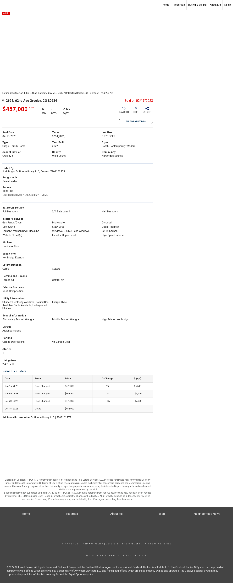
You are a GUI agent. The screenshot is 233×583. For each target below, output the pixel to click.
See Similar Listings (136, 121)
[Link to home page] (4, 5)
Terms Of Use (71, 544)
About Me (215, 4)
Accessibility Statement (123, 544)
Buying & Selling (197, 4)
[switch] (124, 111)
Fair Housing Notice (157, 544)
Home (165, 4)
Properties (179, 4)
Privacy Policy (93, 544)
